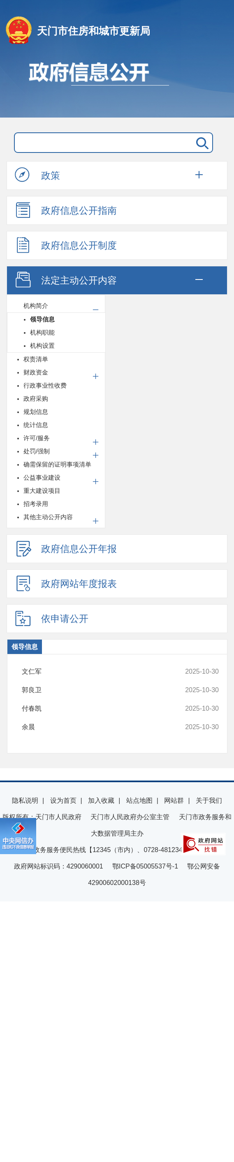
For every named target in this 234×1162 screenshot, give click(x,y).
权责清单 (35, 359)
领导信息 (42, 319)
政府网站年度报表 (66, 583)
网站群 (174, 800)
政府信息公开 (117, 85)
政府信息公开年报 (66, 548)
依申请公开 (51, 618)
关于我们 (209, 800)
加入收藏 (101, 800)
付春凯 (102, 709)
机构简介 (35, 305)
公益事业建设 (41, 477)
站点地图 (139, 800)
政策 (37, 175)
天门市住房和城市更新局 (93, 31)
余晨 (102, 727)
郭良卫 (102, 690)
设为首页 (63, 800)
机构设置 (42, 345)
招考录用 (35, 503)
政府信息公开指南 (66, 210)
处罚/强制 (36, 451)
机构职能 (42, 332)
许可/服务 (36, 437)
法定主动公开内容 (66, 280)
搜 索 (200, 142)
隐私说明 (25, 800)
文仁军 (102, 672)
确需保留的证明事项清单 (57, 464)
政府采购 (35, 398)
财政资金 (35, 372)
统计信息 (35, 424)
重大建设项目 (41, 490)
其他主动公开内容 (48, 516)
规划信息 (35, 411)
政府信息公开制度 (66, 245)
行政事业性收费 (45, 385)
